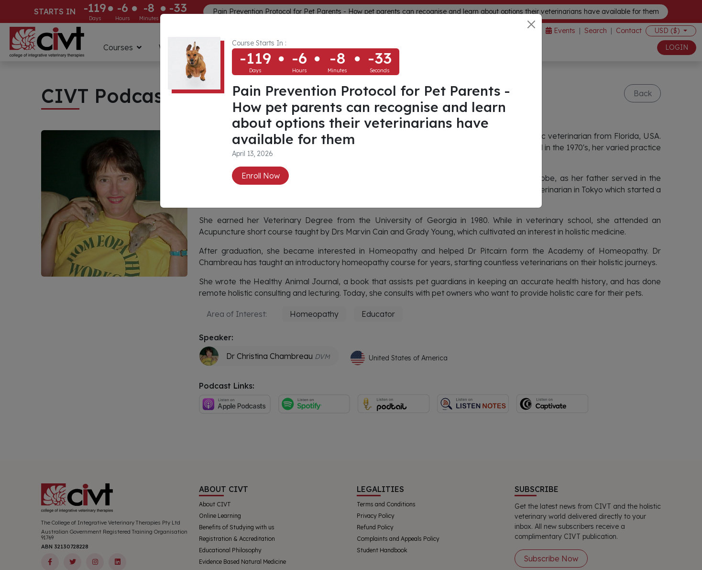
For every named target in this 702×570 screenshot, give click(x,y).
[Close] (531, 24)
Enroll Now (260, 175)
